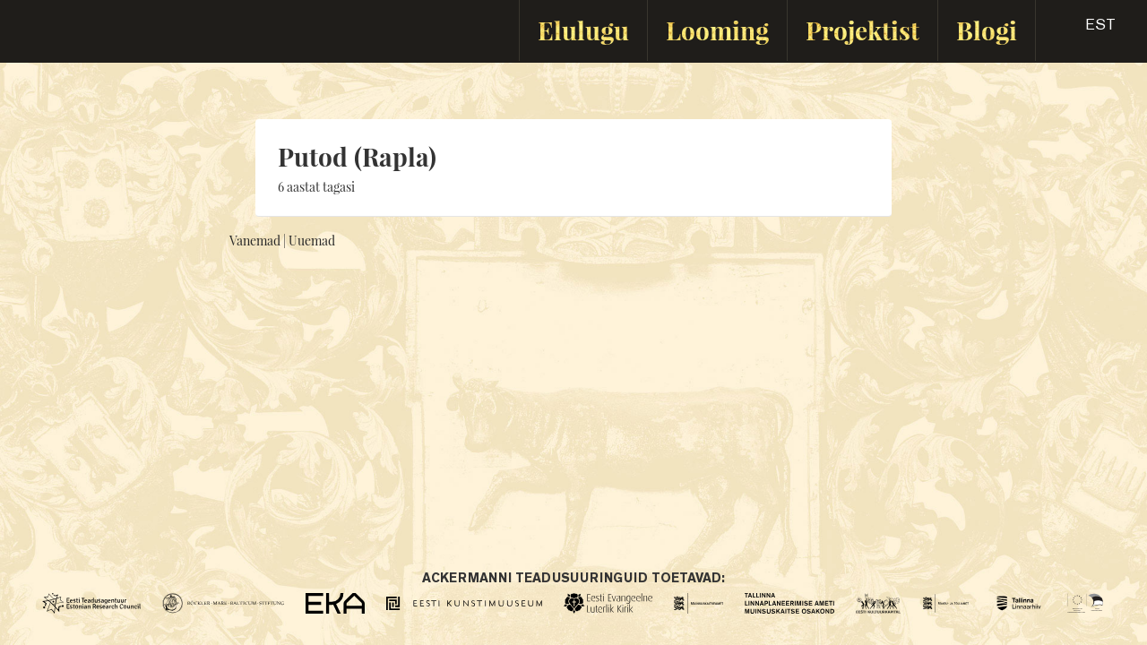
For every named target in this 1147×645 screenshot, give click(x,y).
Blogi (986, 30)
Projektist (862, 30)
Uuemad (312, 240)
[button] (1085, 30)
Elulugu (583, 30)
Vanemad (254, 240)
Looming (717, 30)
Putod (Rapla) (357, 156)
